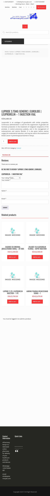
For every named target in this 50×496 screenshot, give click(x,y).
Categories (7, 41)
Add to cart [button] (12, 257)
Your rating (6, 178)
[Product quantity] (4, 141)
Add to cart (12, 141)
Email (4, 199)
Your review (6, 180)
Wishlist (7, 7)
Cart (20, 7)
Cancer (12, 52)
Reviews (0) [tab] (6, 155)
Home (6, 52)
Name (4, 191)
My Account (41, 7)
